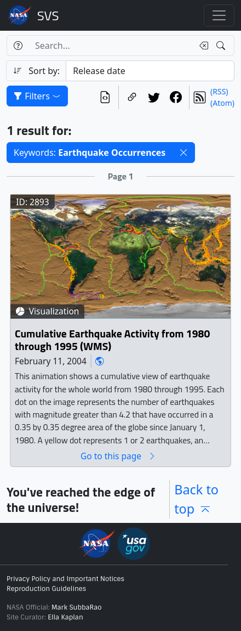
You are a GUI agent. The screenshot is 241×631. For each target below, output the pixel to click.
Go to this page (118, 455)
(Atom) (222, 103)
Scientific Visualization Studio (48, 15)
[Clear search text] (201, 45)
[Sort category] (150, 70)
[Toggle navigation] (219, 15)
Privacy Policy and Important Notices (65, 578)
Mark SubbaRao (76, 607)
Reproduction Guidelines (46, 588)
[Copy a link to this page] (132, 97)
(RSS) (219, 91)
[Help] (18, 45)
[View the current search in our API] (105, 97)
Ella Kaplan (65, 617)
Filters (37, 96)
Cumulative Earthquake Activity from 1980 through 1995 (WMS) (112, 340)
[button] (183, 152)
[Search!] (222, 45)
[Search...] (110, 45)
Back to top (196, 499)
